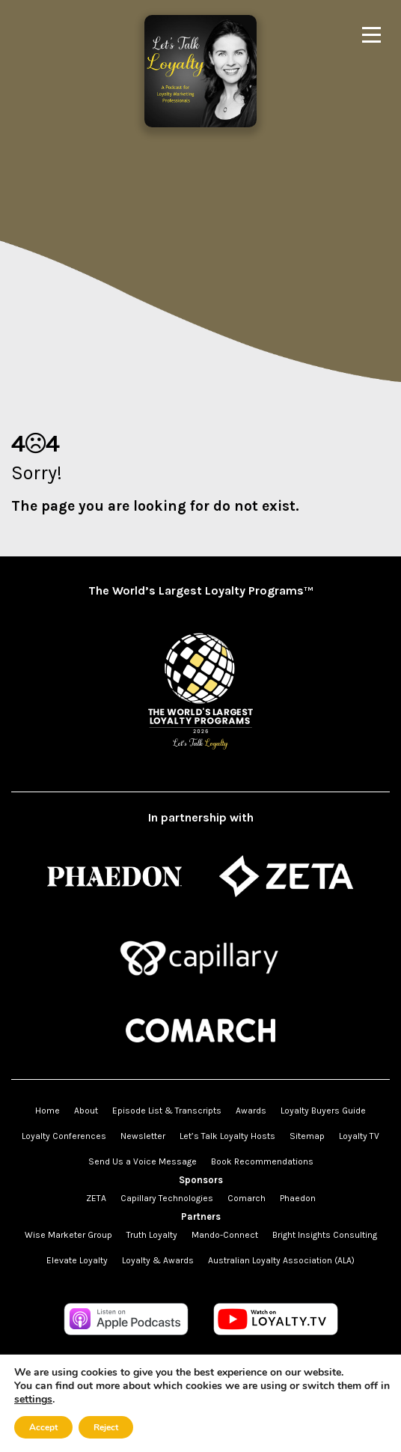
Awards (251, 1110)
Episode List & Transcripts (166, 1110)
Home (47, 1110)
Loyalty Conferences (64, 1136)
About (86, 1110)
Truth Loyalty (151, 1235)
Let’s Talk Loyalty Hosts (227, 1136)
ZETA (96, 1198)
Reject (106, 1427)
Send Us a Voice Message (142, 1161)
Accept (43, 1427)
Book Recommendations (262, 1161)
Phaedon (298, 1198)
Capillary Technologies (166, 1198)
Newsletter (142, 1136)
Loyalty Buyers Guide (323, 1110)
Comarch (246, 1198)
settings (33, 1399)
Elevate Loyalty (77, 1260)
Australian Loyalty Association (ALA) (281, 1260)
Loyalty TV (359, 1136)
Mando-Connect (225, 1235)
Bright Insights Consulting (324, 1235)
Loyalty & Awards (158, 1260)
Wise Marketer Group (68, 1235)
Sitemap (307, 1136)
